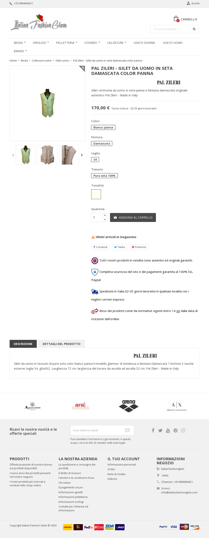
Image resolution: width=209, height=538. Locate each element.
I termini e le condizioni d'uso (76, 478)
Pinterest (139, 247)
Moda (18, 43)
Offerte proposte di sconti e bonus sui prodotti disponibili (31, 466)
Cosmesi (90, 43)
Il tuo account (124, 458)
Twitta (119, 247)
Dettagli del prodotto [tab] (61, 344)
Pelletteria (65, 43)
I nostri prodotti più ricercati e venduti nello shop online (28, 483)
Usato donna (144, 43)
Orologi (39, 43)
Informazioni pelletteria (73, 497)
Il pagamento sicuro (71, 487)
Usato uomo (173, 43)
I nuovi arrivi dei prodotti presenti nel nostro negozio (30, 475)
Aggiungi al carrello (132, 217)
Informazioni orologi (71, 502)
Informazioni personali (122, 464)
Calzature (115, 43)
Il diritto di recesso (70, 473)
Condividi (100, 247)
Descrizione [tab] (23, 344)
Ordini (111, 469)
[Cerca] (174, 29)
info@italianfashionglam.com (179, 492)
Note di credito (117, 474)
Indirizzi (112, 479)
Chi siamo (65, 482)
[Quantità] (97, 217)
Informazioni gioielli (71, 492)
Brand (19, 51)
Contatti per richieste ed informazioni (73, 508)
